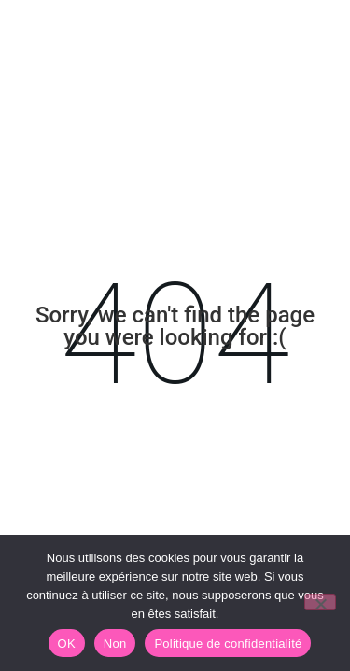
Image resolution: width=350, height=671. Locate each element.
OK (67, 643)
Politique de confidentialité (227, 643)
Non (115, 643)
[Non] (320, 602)
